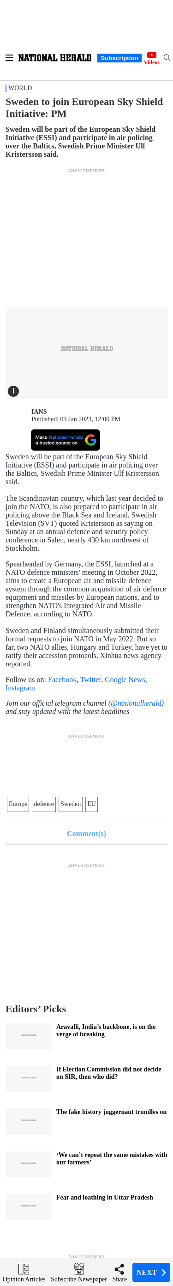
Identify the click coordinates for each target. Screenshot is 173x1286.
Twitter (90, 679)
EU (91, 803)
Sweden (70, 803)
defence (44, 803)
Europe (18, 803)
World (20, 88)
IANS (39, 411)
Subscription (119, 58)
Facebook (62, 679)
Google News (125, 679)
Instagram (20, 688)
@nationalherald (136, 703)
